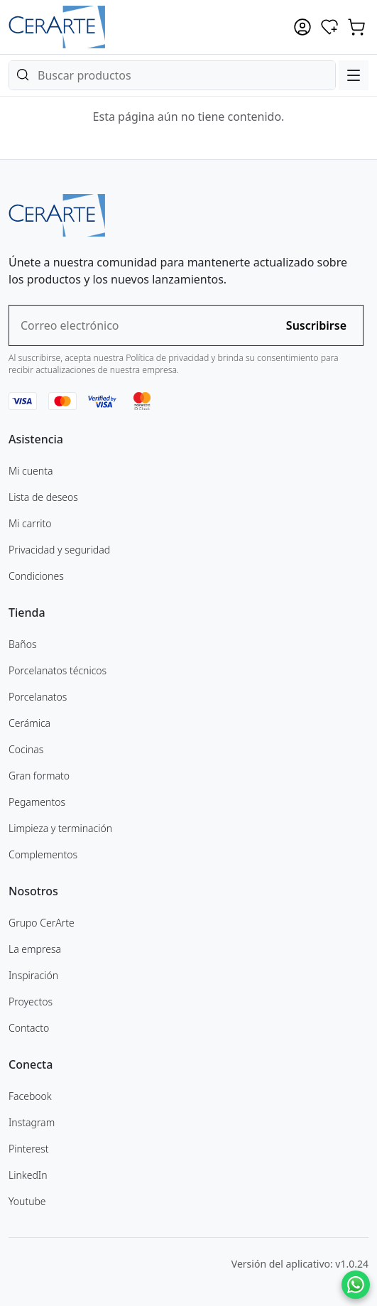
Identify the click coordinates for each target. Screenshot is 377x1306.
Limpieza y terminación (60, 828)
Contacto (29, 1028)
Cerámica (29, 723)
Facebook (30, 1096)
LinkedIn (28, 1175)
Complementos (43, 854)
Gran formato (39, 775)
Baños (22, 644)
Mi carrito (30, 523)
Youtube (27, 1201)
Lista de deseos (43, 497)
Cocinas (26, 749)
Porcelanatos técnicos (57, 670)
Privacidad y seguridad (59, 549)
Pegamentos (37, 802)
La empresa (35, 949)
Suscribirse (316, 325)
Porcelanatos (38, 696)
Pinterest (29, 1148)
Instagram (32, 1122)
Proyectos (31, 1001)
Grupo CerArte (42, 922)
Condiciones (36, 576)
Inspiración (33, 975)
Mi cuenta (31, 470)
